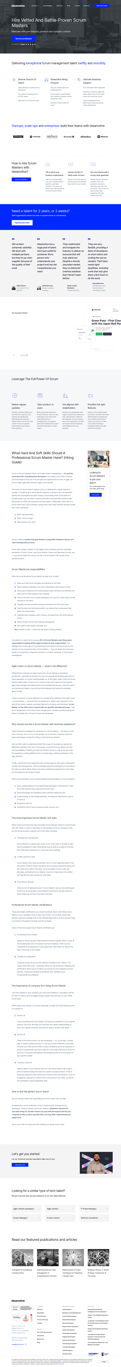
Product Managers (20, 1218)
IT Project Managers (88, 1209)
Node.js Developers (68, 1340)
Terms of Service (42, 1319)
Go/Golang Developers (69, 1343)
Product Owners (53, 1218)
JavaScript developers (69, 1333)
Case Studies (47, 5)
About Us (59, 5)
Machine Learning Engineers (71, 1313)
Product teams (67, 1354)
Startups (17, 126)
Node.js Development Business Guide (98, 1330)
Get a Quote (95, 495)
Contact (77, 5)
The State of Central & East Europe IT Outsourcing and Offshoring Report (96, 1337)
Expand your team (22, 223)
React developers (68, 1323)
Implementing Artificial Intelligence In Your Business (97, 1310)
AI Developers (66, 1309)
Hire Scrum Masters (24, 39)
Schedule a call (20, 1165)
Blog (68, 5)
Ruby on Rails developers (70, 1326)
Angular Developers (68, 1336)
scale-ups (31, 126)
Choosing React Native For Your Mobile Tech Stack (98, 1343)
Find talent (40, 1335)
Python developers (68, 1330)
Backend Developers (69, 1319)
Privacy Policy (60, 1364)
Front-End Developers (69, 1316)
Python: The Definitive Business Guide (98, 1316)
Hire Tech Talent (102, 5)
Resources (40, 1339)
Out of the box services (44, 1332)
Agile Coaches (52, 1209)
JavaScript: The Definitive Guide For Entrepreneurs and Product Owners (98, 1323)
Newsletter (40, 1313)
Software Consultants (89, 1218)
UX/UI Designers (67, 1350)
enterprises (51, 126)
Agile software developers (23, 1209)
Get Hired (87, 5)
